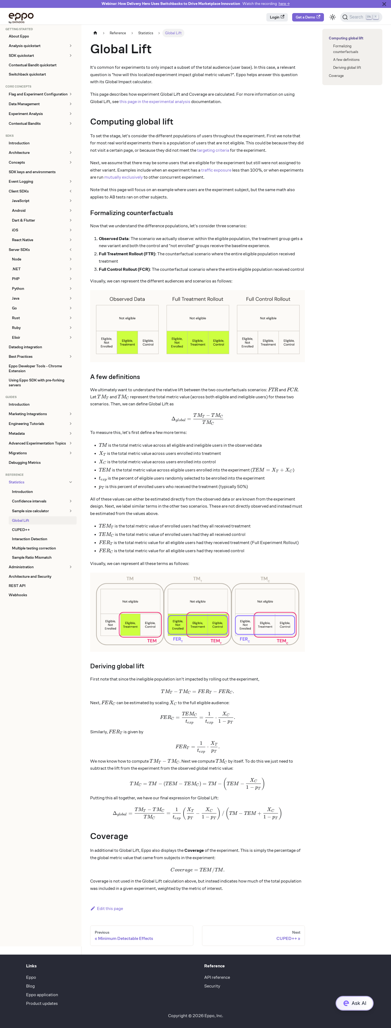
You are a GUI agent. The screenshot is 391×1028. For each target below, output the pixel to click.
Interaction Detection (29, 539)
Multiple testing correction (34, 548)
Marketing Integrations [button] (28, 414)
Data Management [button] (24, 104)
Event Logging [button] (21, 181)
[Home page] (95, 33)
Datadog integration (25, 347)
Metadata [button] (17, 433)
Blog (30, 986)
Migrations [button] (18, 453)
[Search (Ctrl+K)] (361, 17)
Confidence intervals (29, 501)
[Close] (384, 4)
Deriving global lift (347, 68)
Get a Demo (308, 17)
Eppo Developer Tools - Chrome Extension (35, 368)
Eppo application (42, 994)
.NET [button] (16, 269)
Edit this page (106, 908)
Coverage (336, 76)
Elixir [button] (16, 337)
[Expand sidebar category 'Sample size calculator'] (70, 510)
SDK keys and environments (32, 172)
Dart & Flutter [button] (23, 220)
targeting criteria (213, 150)
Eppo (31, 977)
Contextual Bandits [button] (25, 123)
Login (277, 17)
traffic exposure (216, 170)
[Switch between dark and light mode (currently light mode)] (332, 17)
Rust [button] (16, 318)
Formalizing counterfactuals (345, 49)
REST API (17, 585)
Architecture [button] (19, 152)
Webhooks (18, 595)
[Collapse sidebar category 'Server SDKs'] (70, 249)
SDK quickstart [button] (21, 55)
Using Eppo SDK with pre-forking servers (36, 382)
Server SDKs (19, 249)
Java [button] (15, 298)
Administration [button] (21, 567)
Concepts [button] (17, 162)
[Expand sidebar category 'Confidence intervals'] (70, 501)
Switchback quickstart (27, 74)
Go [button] (14, 308)
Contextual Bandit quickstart (32, 65)
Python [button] (18, 288)
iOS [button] (15, 230)
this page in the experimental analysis (154, 101)
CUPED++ (21, 529)
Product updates (42, 1003)
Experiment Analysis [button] (26, 113)
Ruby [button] (16, 327)
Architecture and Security (30, 576)
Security (212, 986)
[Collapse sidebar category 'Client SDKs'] (70, 191)
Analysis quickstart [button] (24, 46)
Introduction (19, 143)
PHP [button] (16, 279)
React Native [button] (22, 240)
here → (284, 4)
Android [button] (19, 210)
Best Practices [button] (21, 356)
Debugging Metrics (25, 462)
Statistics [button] (16, 482)
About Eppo (19, 36)
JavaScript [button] (20, 200)
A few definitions (346, 60)
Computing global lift (345, 38)
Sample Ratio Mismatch (32, 557)
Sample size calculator (30, 511)
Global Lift (20, 520)
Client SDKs (19, 191)
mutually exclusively (123, 177)
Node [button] (16, 259)
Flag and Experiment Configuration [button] (38, 94)
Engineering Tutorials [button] (26, 423)
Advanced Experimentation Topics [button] (37, 443)
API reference (217, 977)
